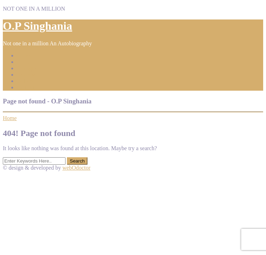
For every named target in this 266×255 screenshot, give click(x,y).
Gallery (25, 81)
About (24, 62)
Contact (26, 87)
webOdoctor (76, 168)
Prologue (27, 68)
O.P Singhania (37, 25)
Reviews (26, 75)
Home (24, 55)
